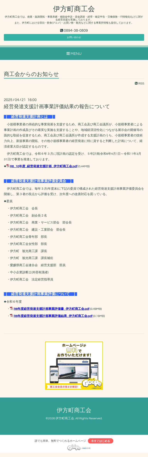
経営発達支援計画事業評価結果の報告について (57, 109)
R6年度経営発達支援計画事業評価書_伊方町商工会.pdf (51, 311)
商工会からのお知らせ (31, 77)
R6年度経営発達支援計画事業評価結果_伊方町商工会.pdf (53, 318)
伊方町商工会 (74, 9)
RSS (139, 85)
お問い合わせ (74, 38)
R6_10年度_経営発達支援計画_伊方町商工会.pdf (43, 168)
